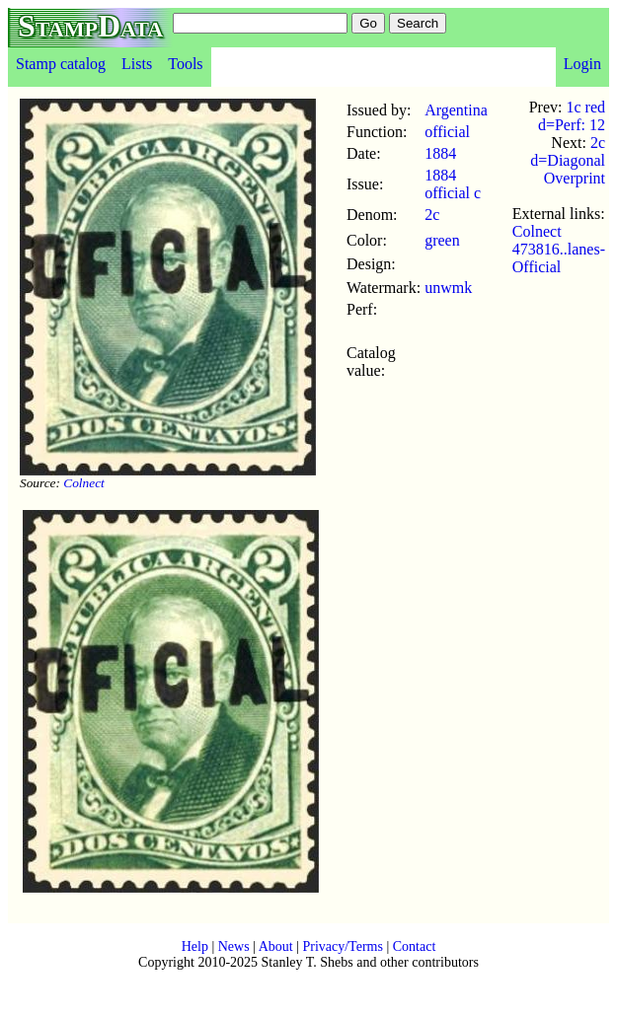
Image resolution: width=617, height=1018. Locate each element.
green (442, 240)
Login (582, 63)
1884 (440, 153)
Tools (185, 63)
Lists (136, 63)
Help (195, 946)
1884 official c (452, 184)
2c (431, 214)
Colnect (83, 482)
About (276, 946)
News (234, 946)
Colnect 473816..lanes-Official (558, 249)
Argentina (456, 110)
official (447, 131)
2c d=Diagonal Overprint (567, 160)
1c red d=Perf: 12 (571, 116)
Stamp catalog (61, 63)
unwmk (448, 287)
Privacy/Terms (342, 946)
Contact (414, 946)
